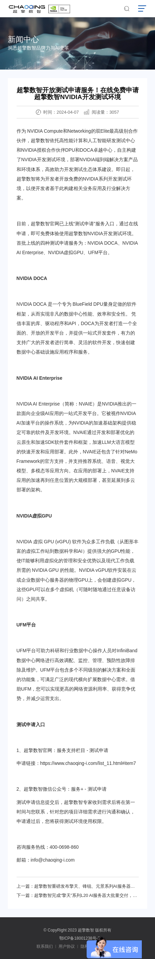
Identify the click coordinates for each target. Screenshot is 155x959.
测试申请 (84, 223)
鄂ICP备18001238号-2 (79, 938)
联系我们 (45, 946)
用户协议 (67, 946)
